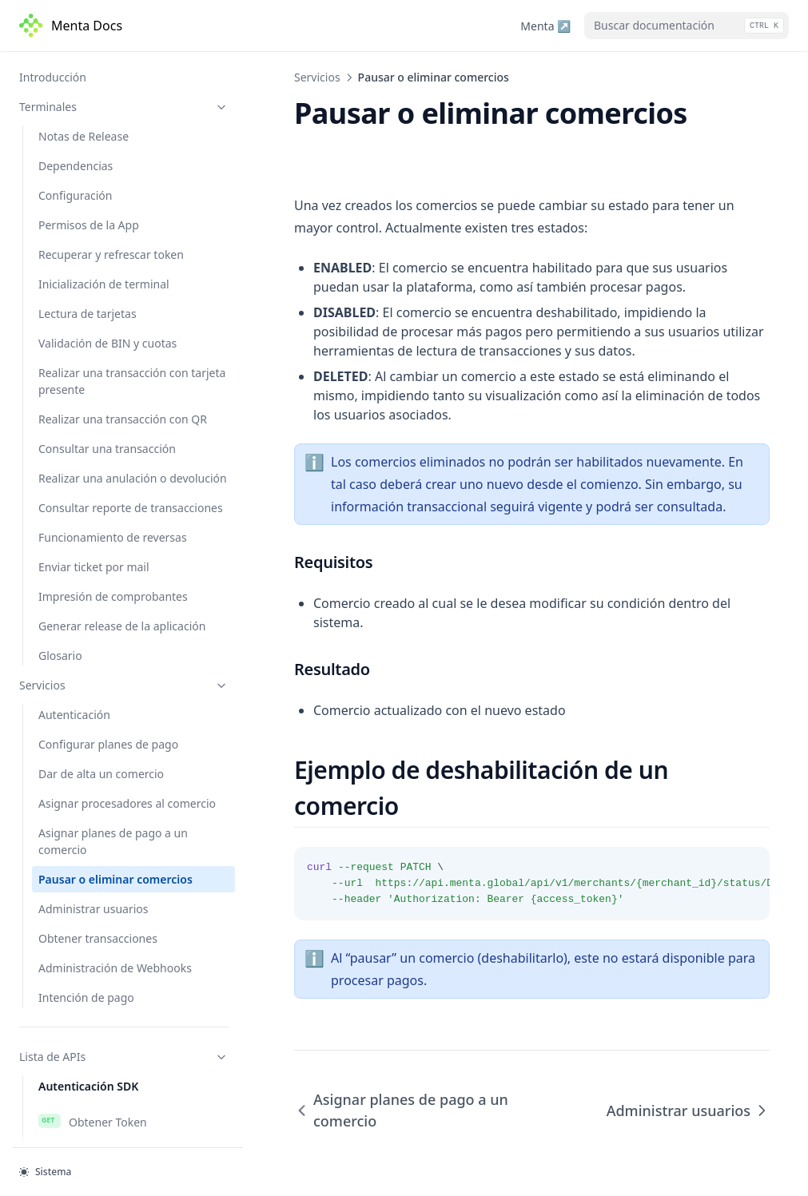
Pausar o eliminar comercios (115, 289)
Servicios (124, 95)
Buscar (71, 754)
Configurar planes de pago (108, 154)
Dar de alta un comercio (101, 184)
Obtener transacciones (97, 348)
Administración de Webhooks (115, 378)
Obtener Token (92, 532)
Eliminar (75, 784)
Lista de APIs (124, 467)
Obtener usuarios (99, 1087)
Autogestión (86, 695)
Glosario (60, 66)
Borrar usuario (91, 1117)
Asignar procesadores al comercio (127, 213)
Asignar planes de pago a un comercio (113, 252)
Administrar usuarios (93, 319)
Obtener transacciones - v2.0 (128, 1006)
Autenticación (74, 125)
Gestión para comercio (113, 725)
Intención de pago (86, 407)
